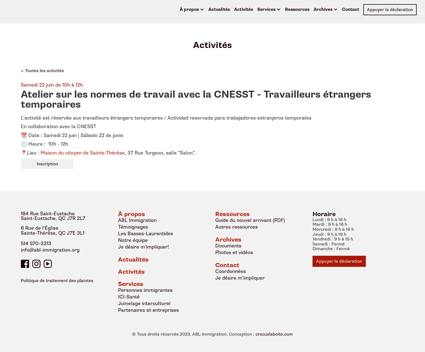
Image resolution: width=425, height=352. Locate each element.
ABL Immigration (137, 220)
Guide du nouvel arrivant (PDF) (250, 220)
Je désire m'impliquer (240, 278)
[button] (192, 9)
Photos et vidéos (234, 252)
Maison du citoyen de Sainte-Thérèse (83, 153)
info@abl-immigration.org (50, 250)
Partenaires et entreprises (148, 310)
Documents (228, 246)
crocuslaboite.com (274, 334)
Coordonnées (230, 271)
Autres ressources (236, 227)
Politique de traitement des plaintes (57, 280)
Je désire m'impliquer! (143, 247)
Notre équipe (133, 240)
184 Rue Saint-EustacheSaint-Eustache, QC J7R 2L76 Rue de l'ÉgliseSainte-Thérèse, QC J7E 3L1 (53, 223)
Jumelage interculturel (144, 303)
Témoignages (133, 227)
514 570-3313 (36, 244)
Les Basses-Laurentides (145, 233)
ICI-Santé (129, 297)
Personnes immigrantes (145, 290)
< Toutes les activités (42, 71)
